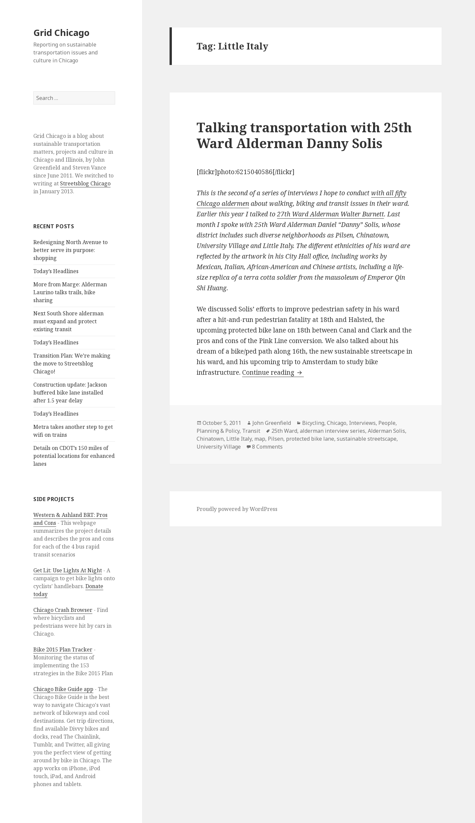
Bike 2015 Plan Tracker (62, 649)
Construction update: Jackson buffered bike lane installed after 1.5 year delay (70, 392)
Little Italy (239, 438)
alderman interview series (332, 430)
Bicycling (313, 423)
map (259, 438)
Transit (251, 430)
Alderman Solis (386, 430)
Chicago (336, 423)
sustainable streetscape (366, 438)
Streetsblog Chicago (85, 183)
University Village (219, 446)
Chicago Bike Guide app (63, 689)
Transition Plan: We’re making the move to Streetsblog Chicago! (72, 363)
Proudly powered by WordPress (237, 509)
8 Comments (267, 446)
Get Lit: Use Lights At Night (67, 570)
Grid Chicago (61, 32)
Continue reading (273, 372)
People (387, 423)
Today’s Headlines (56, 271)
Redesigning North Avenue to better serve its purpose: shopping (70, 250)
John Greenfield (271, 423)
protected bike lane (310, 438)
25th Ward (284, 430)
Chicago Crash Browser (62, 610)
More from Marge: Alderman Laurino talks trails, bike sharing (70, 292)
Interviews (362, 423)
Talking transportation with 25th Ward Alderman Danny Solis (304, 135)
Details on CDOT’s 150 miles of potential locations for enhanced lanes (74, 455)
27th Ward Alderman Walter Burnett (330, 214)
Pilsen (275, 438)
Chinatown (210, 438)
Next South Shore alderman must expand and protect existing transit (68, 321)
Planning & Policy (218, 430)
